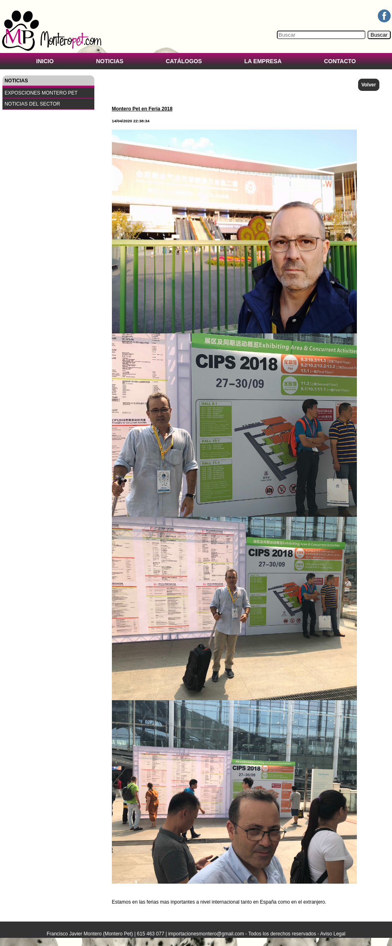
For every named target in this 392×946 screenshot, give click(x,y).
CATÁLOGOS (184, 61)
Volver (368, 85)
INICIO (45, 61)
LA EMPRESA (262, 61)
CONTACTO (340, 61)
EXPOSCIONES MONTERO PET (41, 93)
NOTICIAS (109, 61)
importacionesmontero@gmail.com (206, 934)
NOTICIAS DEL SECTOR (32, 104)
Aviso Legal (332, 934)
